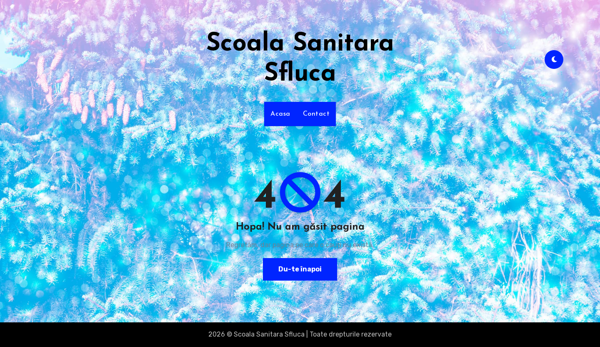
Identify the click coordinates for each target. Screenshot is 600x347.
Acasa (280, 114)
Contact (316, 114)
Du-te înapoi (300, 269)
